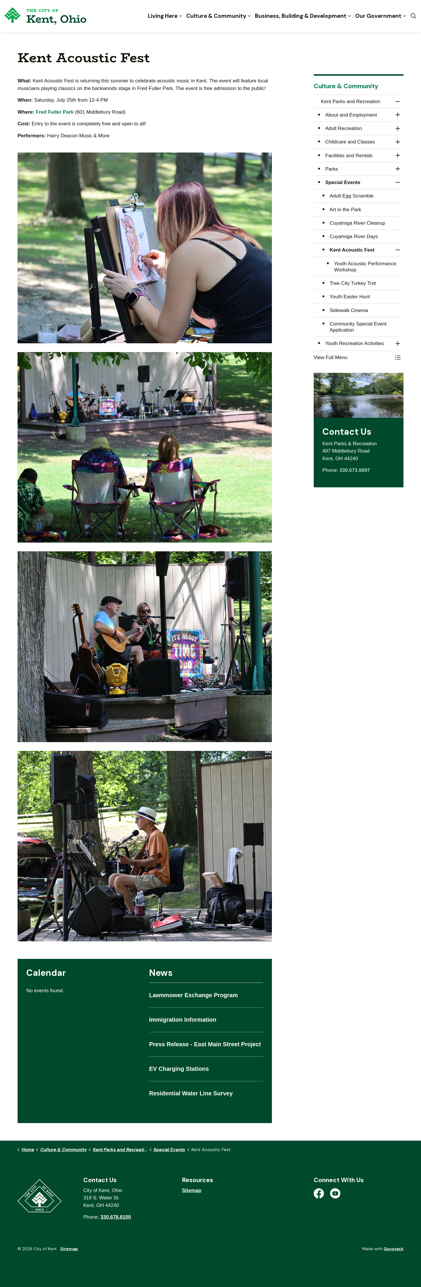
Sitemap (191, 1190)
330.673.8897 (354, 470)
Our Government (378, 16)
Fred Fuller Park (54, 112)
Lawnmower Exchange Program (193, 995)
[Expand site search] (413, 16)
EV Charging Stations (179, 1069)
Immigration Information (182, 1019)
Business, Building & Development (300, 16)
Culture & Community (216, 16)
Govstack (393, 1248)
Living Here (162, 16)
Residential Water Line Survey (191, 1093)
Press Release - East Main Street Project (205, 1044)
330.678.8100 (116, 1217)
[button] (145, 248)
